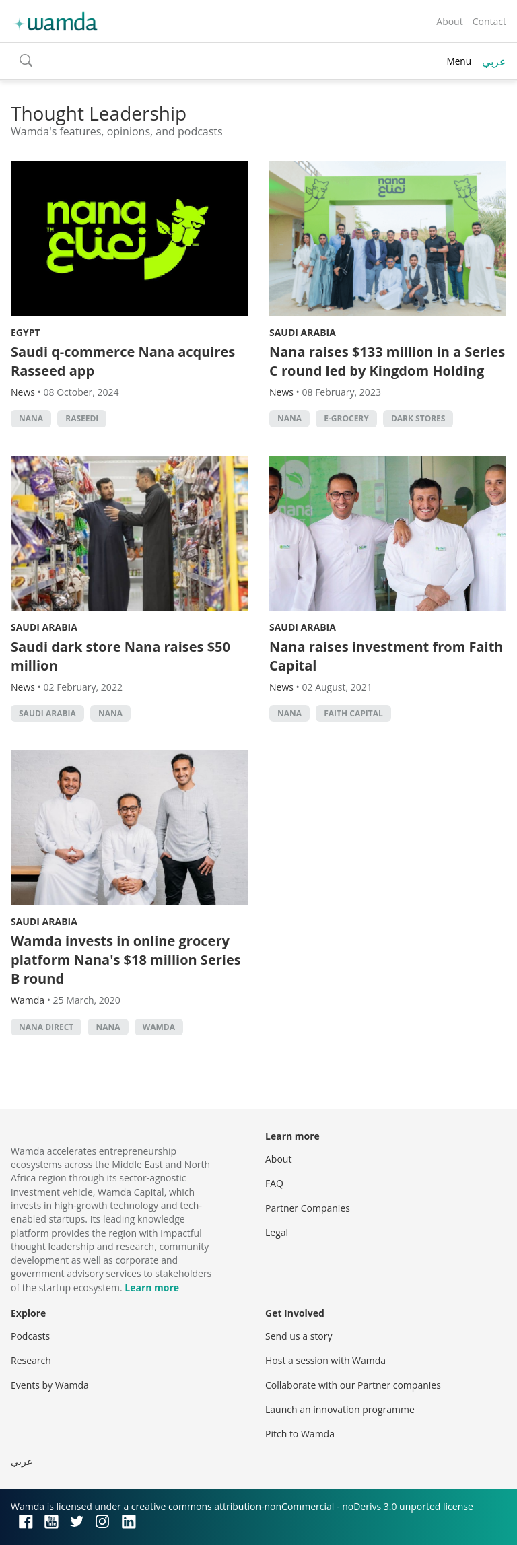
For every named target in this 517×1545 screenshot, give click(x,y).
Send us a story (298, 1336)
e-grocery (346, 418)
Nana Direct (46, 1027)
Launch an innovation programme (340, 1409)
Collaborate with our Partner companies (353, 1385)
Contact (489, 21)
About (449, 21)
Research (31, 1360)
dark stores (418, 418)
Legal (276, 1232)
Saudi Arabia (302, 332)
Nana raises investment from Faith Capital (386, 656)
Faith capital (353, 713)
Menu (458, 61)
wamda (159, 1027)
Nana (31, 418)
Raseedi (81, 418)
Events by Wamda (50, 1385)
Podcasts (30, 1336)
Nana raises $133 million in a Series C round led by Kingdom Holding (387, 361)
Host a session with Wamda (325, 1360)
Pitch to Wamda (300, 1433)
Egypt (25, 332)
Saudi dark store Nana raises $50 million (120, 656)
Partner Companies (307, 1208)
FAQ (274, 1183)
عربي (494, 61)
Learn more (152, 1287)
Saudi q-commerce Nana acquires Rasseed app (123, 361)
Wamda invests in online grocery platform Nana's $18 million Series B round (126, 960)
